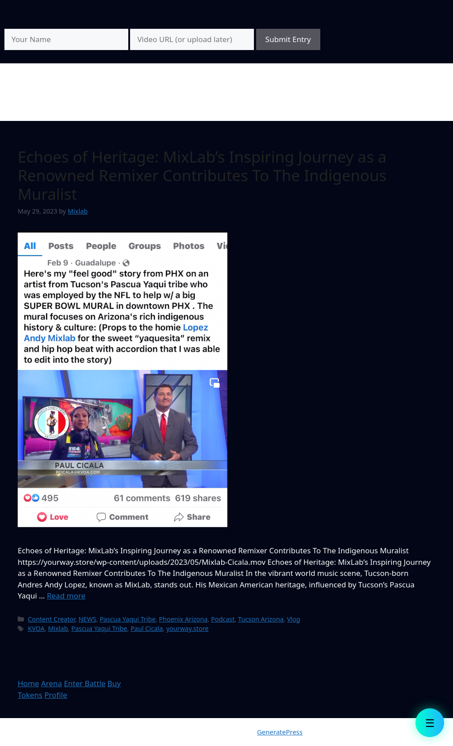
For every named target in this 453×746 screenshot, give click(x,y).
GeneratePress (280, 731)
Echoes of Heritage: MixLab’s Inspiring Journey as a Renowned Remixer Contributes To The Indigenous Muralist (202, 175)
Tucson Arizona (261, 619)
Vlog (293, 619)
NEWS (87, 619)
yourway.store (187, 628)
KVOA (36, 628)
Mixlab (58, 628)
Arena (51, 683)
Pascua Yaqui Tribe (127, 619)
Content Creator (51, 619)
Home (28, 683)
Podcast (223, 619)
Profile (55, 695)
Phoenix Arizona (183, 619)
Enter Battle (84, 683)
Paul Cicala (147, 628)
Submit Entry (288, 39)
